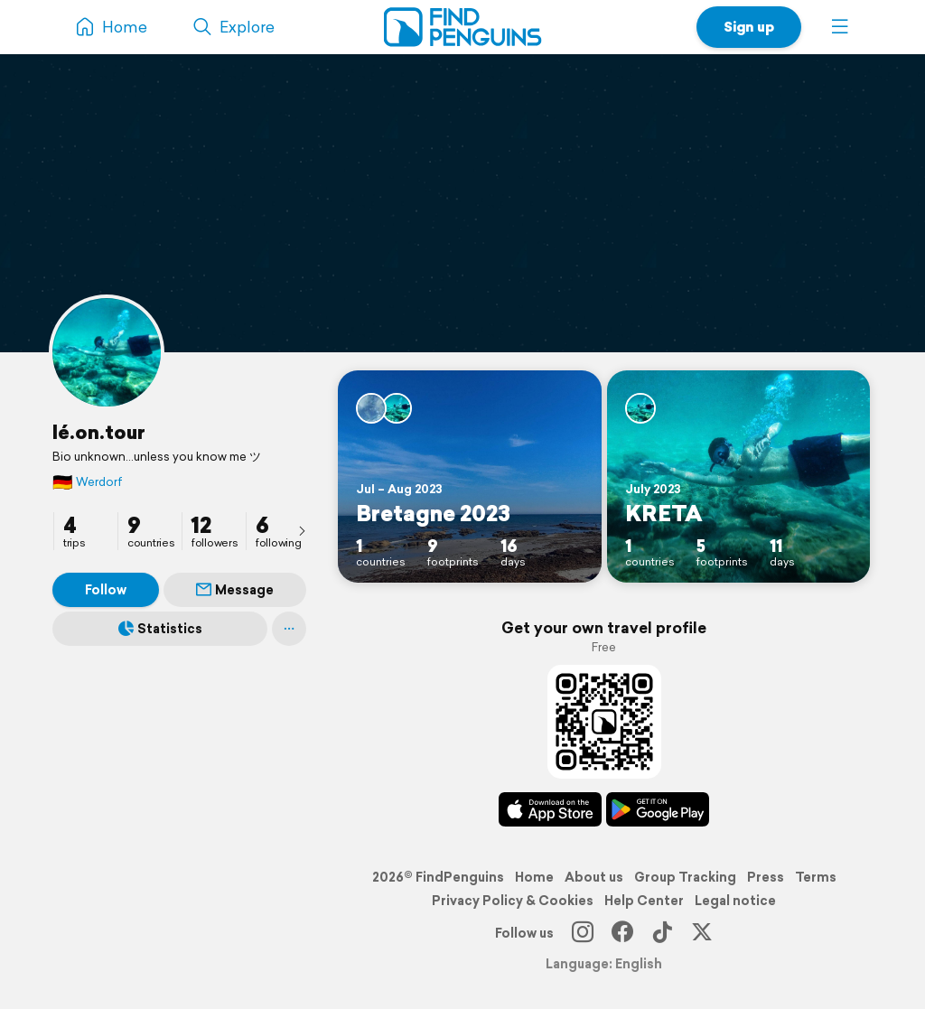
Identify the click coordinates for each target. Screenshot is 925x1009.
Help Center (644, 901)
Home (534, 877)
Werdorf (87, 482)
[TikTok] (662, 933)
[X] (702, 933)
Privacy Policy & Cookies (512, 901)
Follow (105, 590)
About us (594, 877)
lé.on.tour (98, 431)
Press (765, 877)
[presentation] (302, 530)
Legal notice (735, 901)
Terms (815, 877)
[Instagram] (582, 933)
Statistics (160, 629)
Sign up (749, 26)
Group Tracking (685, 877)
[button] (840, 27)
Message (235, 590)
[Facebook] (622, 933)
